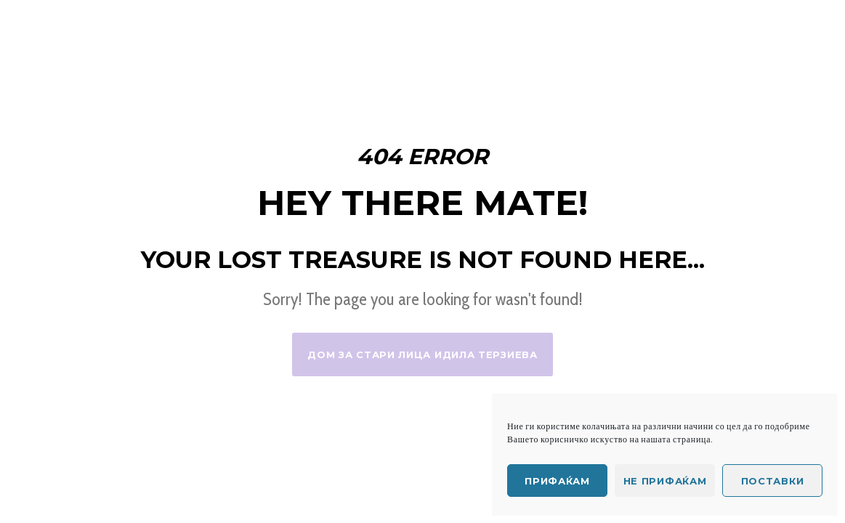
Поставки (772, 481)
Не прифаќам (665, 481)
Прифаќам (557, 481)
